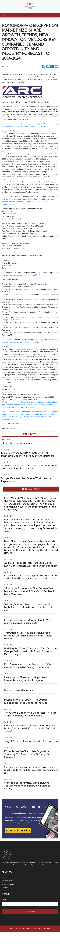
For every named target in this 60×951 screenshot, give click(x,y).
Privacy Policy (7, 881)
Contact (5, 888)
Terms (4, 877)
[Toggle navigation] (4, 15)
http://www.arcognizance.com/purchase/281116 (21, 275)
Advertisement (8, 884)
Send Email (11, 392)
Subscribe (30, 911)
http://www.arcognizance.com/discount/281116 (20, 342)
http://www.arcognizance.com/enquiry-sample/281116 (23, 126)
